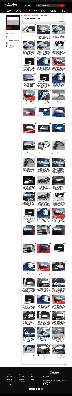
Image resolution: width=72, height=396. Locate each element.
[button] (50, 5)
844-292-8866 (46, 376)
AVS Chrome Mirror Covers (29, 35)
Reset (13, 27)
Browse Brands (9, 384)
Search (9, 27)
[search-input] (47, 5)
